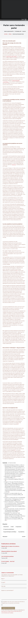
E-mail (3, 582)
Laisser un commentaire (8, 608)
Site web (3, 586)
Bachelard (6, 526)
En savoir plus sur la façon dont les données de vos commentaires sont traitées (13, 611)
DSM (12, 526)
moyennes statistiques (8, 529)
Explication (18, 526)
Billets (24, 31)
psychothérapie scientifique (9, 531)
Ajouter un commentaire (7, 590)
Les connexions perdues (7, 556)
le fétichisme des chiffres (11, 56)
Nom (2, 579)
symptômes (21, 531)
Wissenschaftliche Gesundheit (9, 551)
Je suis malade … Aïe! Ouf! (7, 561)
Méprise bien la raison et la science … (10, 546)
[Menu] (24, 20)
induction (14, 164)
